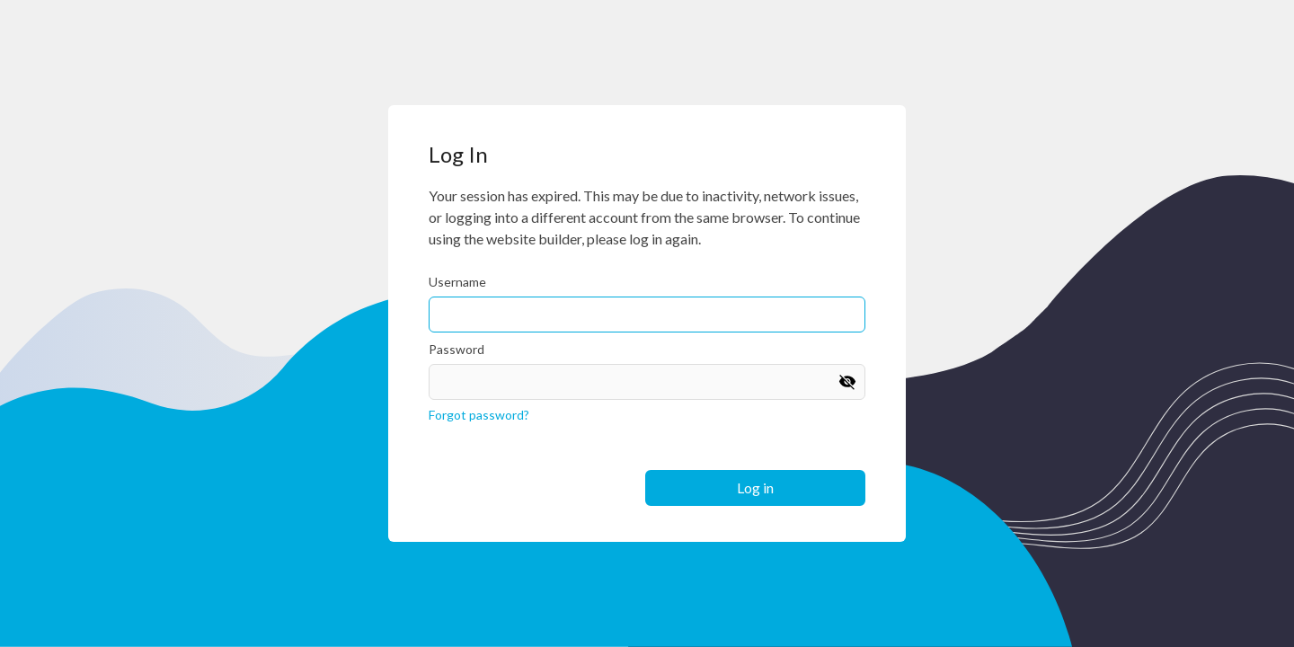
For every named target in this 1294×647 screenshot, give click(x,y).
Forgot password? (479, 414)
